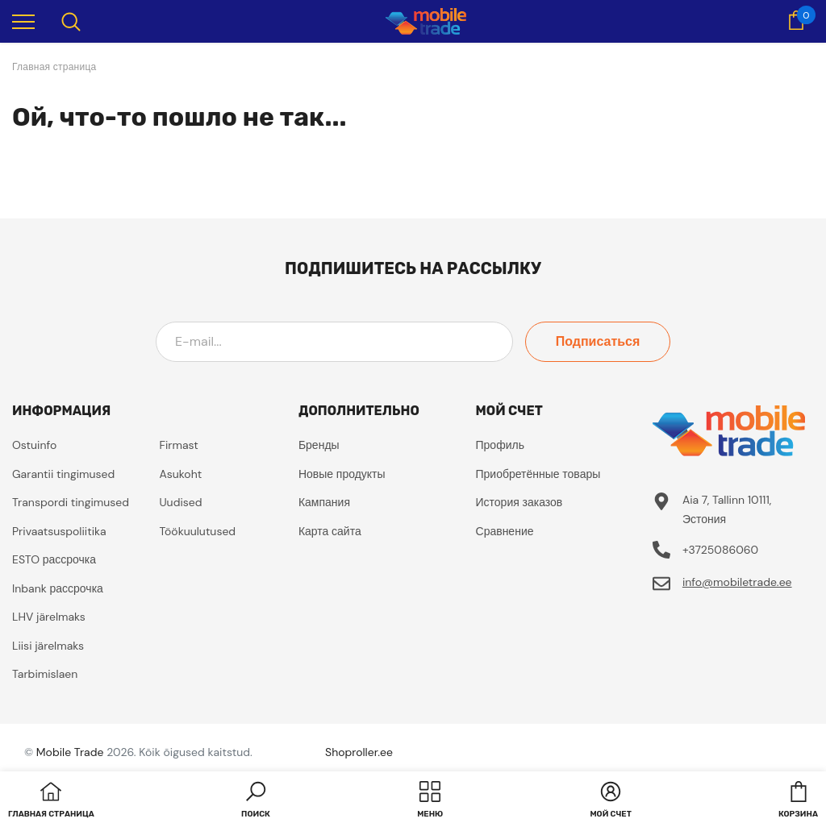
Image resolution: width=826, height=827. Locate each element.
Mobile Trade (70, 752)
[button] (255, 801)
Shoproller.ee (359, 752)
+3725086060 (720, 549)
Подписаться (598, 341)
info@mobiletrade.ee (737, 582)
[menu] (23, 21)
